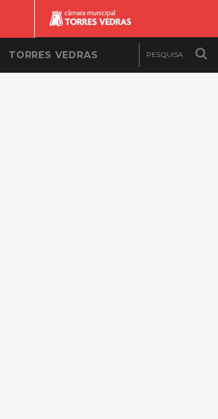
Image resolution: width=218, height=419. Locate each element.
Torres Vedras (53, 55)
